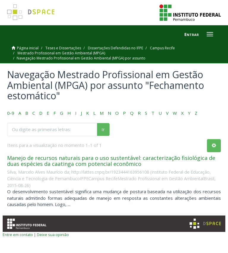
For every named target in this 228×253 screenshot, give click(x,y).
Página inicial (28, 48)
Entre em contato (18, 234)
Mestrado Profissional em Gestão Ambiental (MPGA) (61, 53)
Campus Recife (162, 48)
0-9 (10, 113)
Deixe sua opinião (53, 234)
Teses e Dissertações (63, 48)
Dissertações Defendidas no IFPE (115, 48)
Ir (103, 129)
